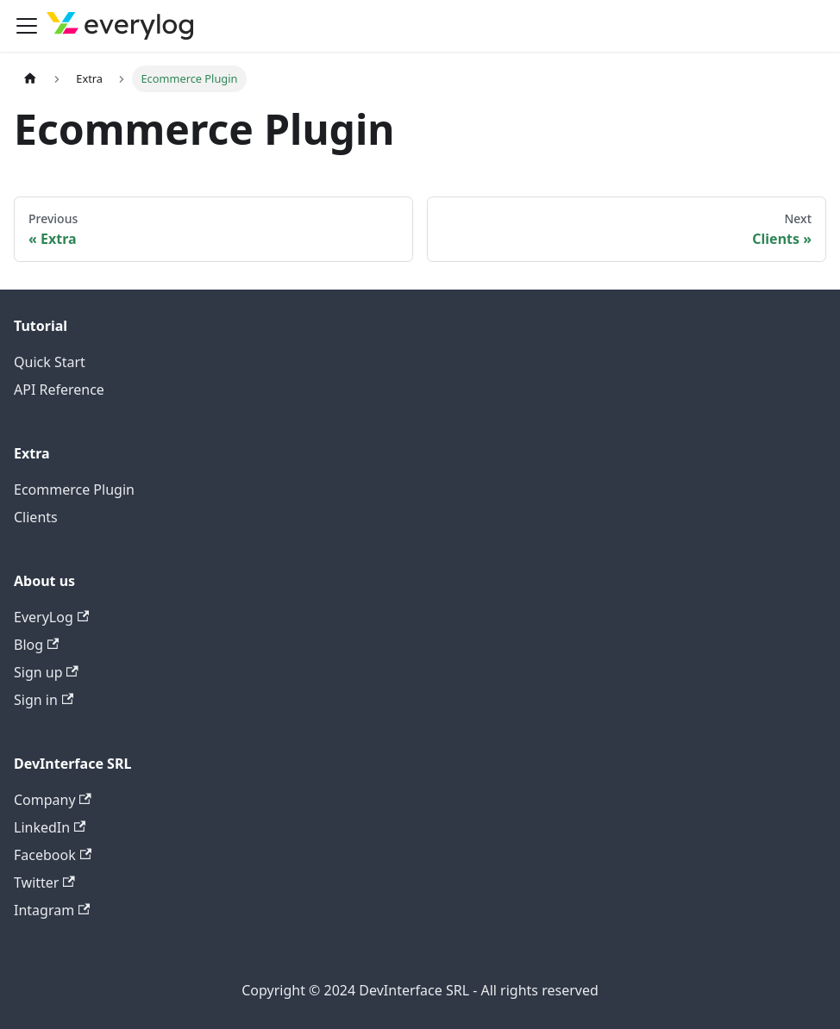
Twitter (44, 882)
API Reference (59, 389)
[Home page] (30, 78)
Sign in (43, 699)
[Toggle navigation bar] (27, 26)
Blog (36, 644)
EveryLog (51, 617)
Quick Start (49, 361)
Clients (36, 517)
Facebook (52, 854)
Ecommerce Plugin (74, 489)
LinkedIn (49, 827)
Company (52, 799)
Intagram (52, 910)
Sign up (46, 672)
